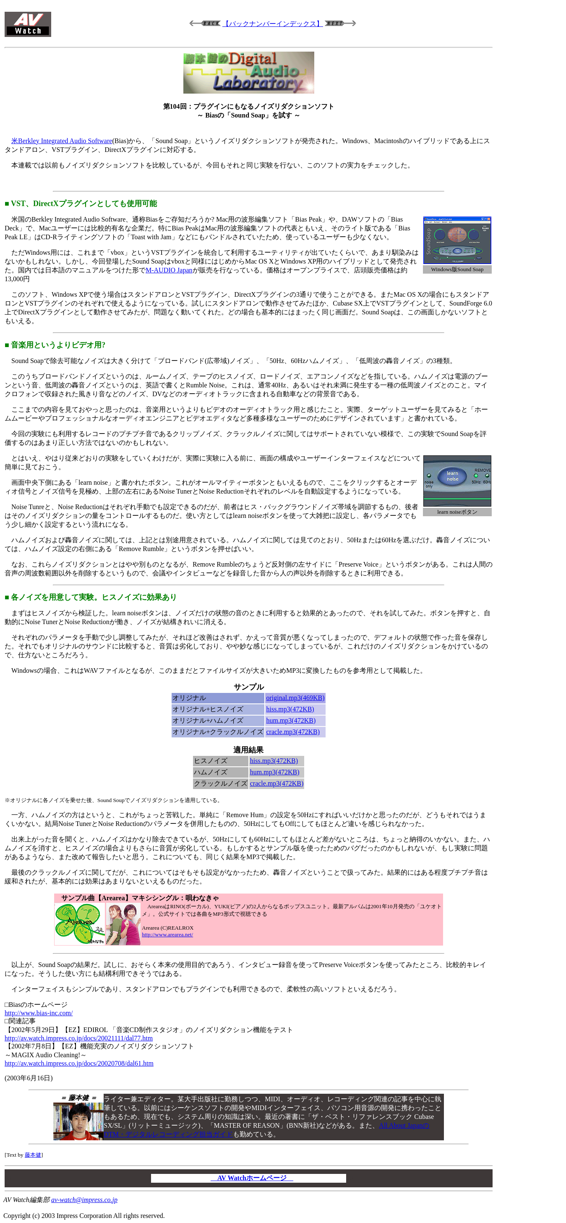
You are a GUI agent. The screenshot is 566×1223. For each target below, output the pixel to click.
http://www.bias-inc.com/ (39, 1013)
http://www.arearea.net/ (167, 934)
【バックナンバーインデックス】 (272, 23)
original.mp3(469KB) (295, 697)
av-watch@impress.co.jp (84, 1199)
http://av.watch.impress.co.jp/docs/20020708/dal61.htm (79, 1063)
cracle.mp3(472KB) (293, 731)
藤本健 (33, 1155)
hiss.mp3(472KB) (290, 709)
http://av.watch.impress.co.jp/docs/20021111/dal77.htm (79, 1038)
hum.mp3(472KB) (291, 720)
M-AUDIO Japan (169, 270)
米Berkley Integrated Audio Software (61, 140)
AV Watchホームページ (252, 1177)
